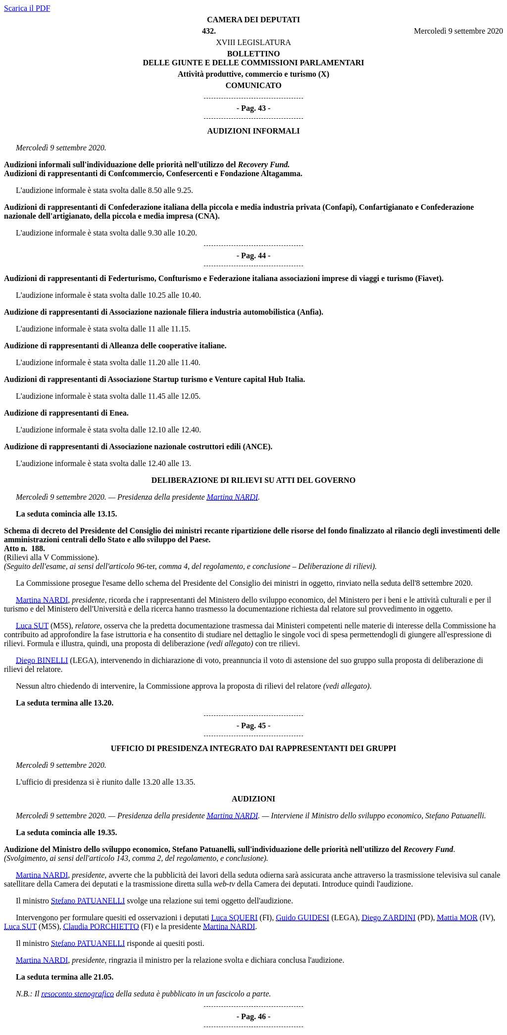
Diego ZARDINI (389, 917)
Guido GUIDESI (302, 917)
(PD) (425, 917)
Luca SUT (32, 625)
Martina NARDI (232, 497)
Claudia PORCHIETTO (101, 926)
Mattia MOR (457, 917)
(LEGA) (83, 660)
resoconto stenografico (78, 993)
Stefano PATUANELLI (88, 900)
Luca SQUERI (234, 917)
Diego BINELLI (42, 660)
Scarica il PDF (27, 8)
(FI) (265, 917)
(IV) (487, 917)
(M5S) (61, 625)
